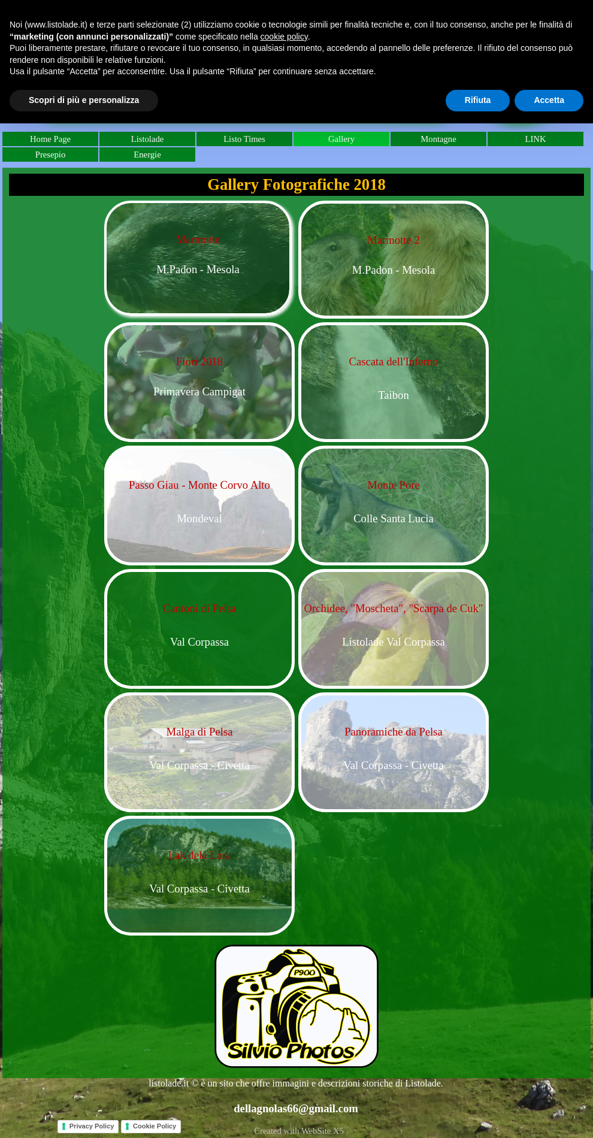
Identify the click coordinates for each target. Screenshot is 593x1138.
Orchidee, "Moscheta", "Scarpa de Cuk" (393, 608)
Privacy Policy (91, 1126)
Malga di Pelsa (200, 731)
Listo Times (244, 139)
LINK (535, 139)
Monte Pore (393, 485)
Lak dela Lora (199, 855)
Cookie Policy (154, 1126)
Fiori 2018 (199, 361)
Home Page (50, 139)
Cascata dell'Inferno (393, 361)
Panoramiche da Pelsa (393, 731)
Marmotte (198, 239)
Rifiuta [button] (478, 100)
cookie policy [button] (284, 36)
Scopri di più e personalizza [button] (84, 100)
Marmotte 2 (393, 240)
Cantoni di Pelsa (199, 608)
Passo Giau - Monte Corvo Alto (199, 485)
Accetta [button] (549, 100)
